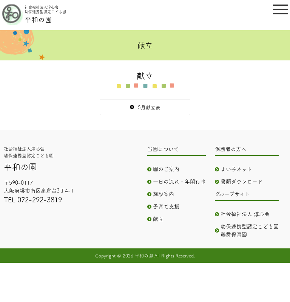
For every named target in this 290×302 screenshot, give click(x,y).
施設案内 (163, 194)
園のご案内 (166, 169)
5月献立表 (149, 107)
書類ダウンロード (242, 181)
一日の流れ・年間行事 (179, 181)
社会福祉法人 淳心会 (245, 214)
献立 (158, 219)
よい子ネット (236, 169)
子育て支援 (166, 206)
